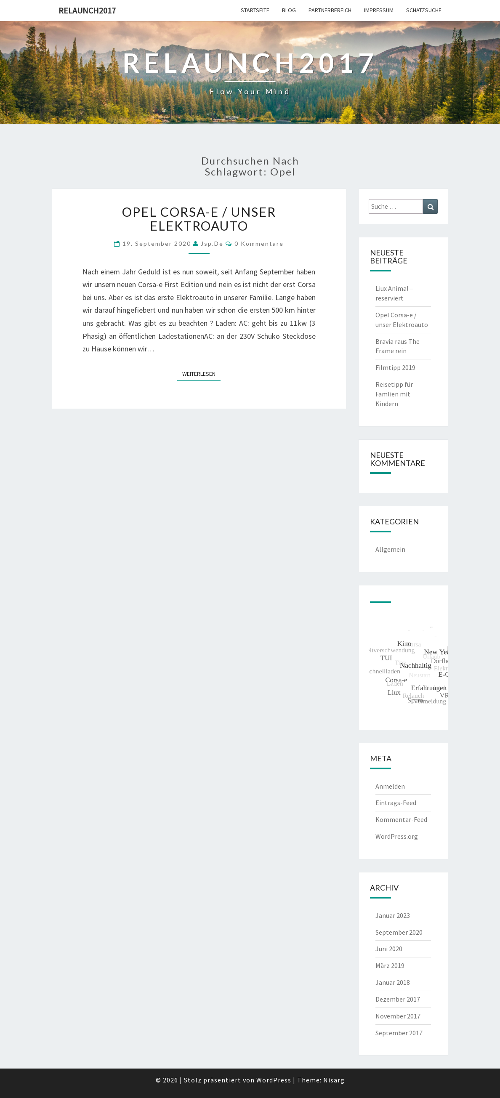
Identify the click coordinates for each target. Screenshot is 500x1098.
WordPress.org (396, 836)
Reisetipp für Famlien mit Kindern (394, 394)
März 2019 (389, 965)
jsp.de (212, 243)
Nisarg (334, 1080)
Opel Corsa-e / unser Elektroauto (199, 218)
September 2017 (399, 1033)
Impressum (379, 10)
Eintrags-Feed (395, 802)
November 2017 (397, 1016)
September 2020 (399, 932)
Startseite (255, 10)
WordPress (273, 1080)
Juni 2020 (388, 948)
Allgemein (390, 549)
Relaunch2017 (87, 10)
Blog (289, 10)
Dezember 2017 (397, 999)
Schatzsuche (423, 10)
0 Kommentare (259, 243)
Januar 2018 (392, 982)
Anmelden (390, 786)
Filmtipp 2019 (395, 367)
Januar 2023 (392, 915)
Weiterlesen (201, 373)
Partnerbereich (330, 10)
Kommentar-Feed (401, 819)
